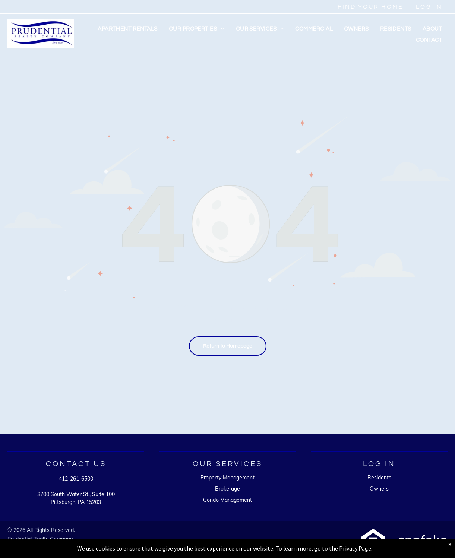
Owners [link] (379, 488)
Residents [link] (379, 477)
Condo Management (227, 500)
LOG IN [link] (429, 7)
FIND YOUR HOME (370, 7)
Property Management (227, 477)
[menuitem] (127, 29)
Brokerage (227, 488)
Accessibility (46, 545)
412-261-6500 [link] (76, 478)
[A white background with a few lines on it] (373, 541)
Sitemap (17, 545)
